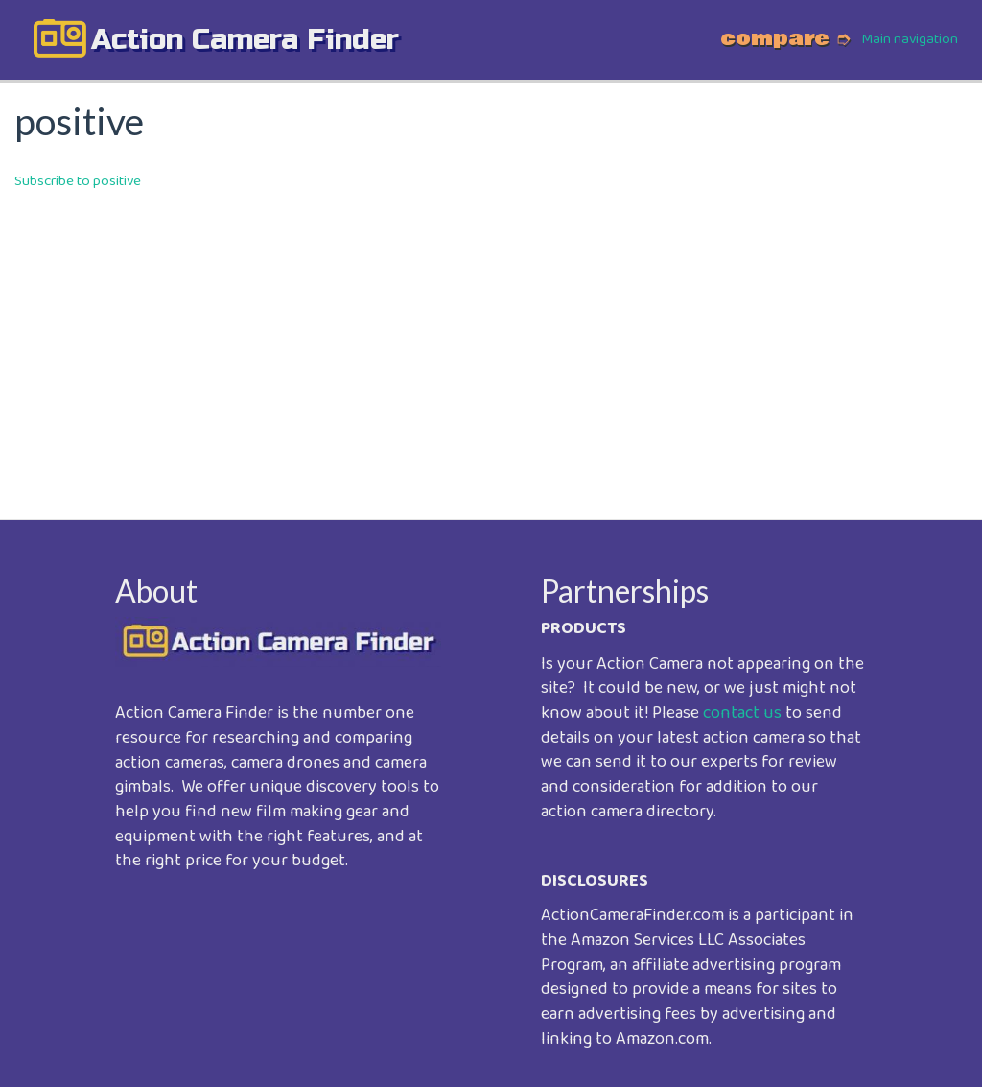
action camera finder (245, 39)
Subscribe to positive (77, 181)
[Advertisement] (491, 341)
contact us (742, 712)
